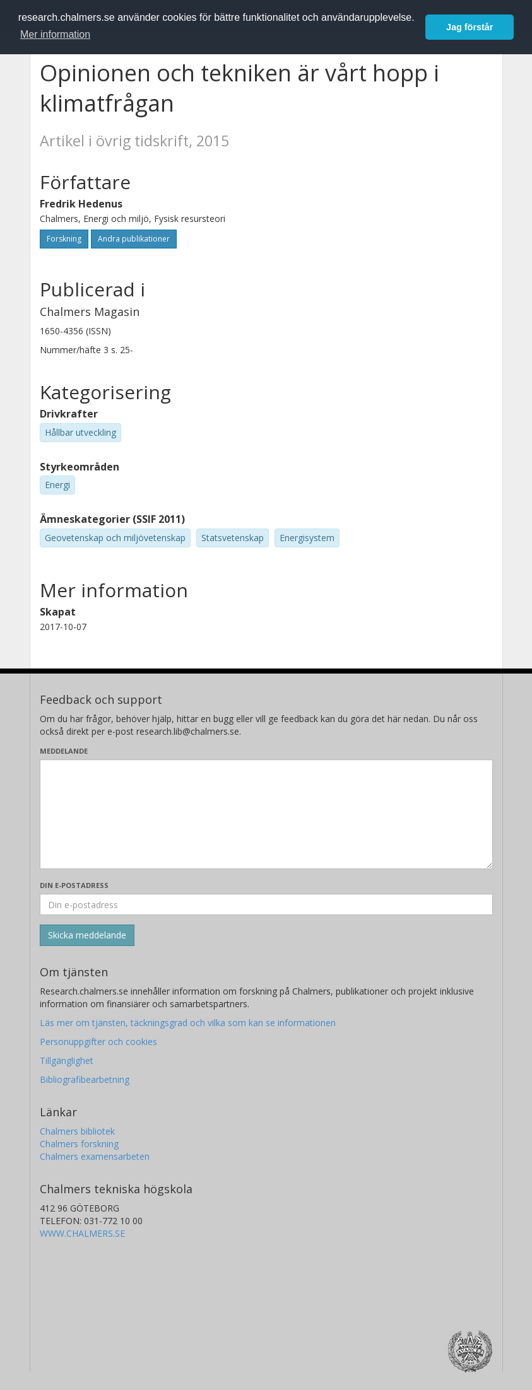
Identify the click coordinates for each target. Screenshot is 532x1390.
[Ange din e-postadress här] (266, 904)
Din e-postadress (74, 885)
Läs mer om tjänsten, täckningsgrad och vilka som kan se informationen (188, 1023)
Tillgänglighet (66, 1060)
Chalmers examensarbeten (95, 1156)
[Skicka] (87, 935)
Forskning (64, 238)
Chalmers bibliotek (77, 1131)
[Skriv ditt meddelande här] (266, 814)
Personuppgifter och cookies (98, 1042)
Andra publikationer (134, 238)
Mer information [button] (55, 34)
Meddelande (64, 751)
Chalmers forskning (79, 1144)
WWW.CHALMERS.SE (82, 1233)
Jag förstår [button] (469, 27)
